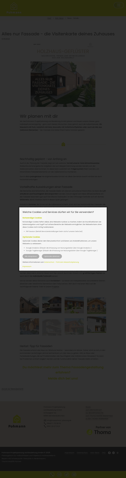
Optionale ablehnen (52, 256)
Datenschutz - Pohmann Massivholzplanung (61, 262)
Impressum (27, 266)
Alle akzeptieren (31, 256)
